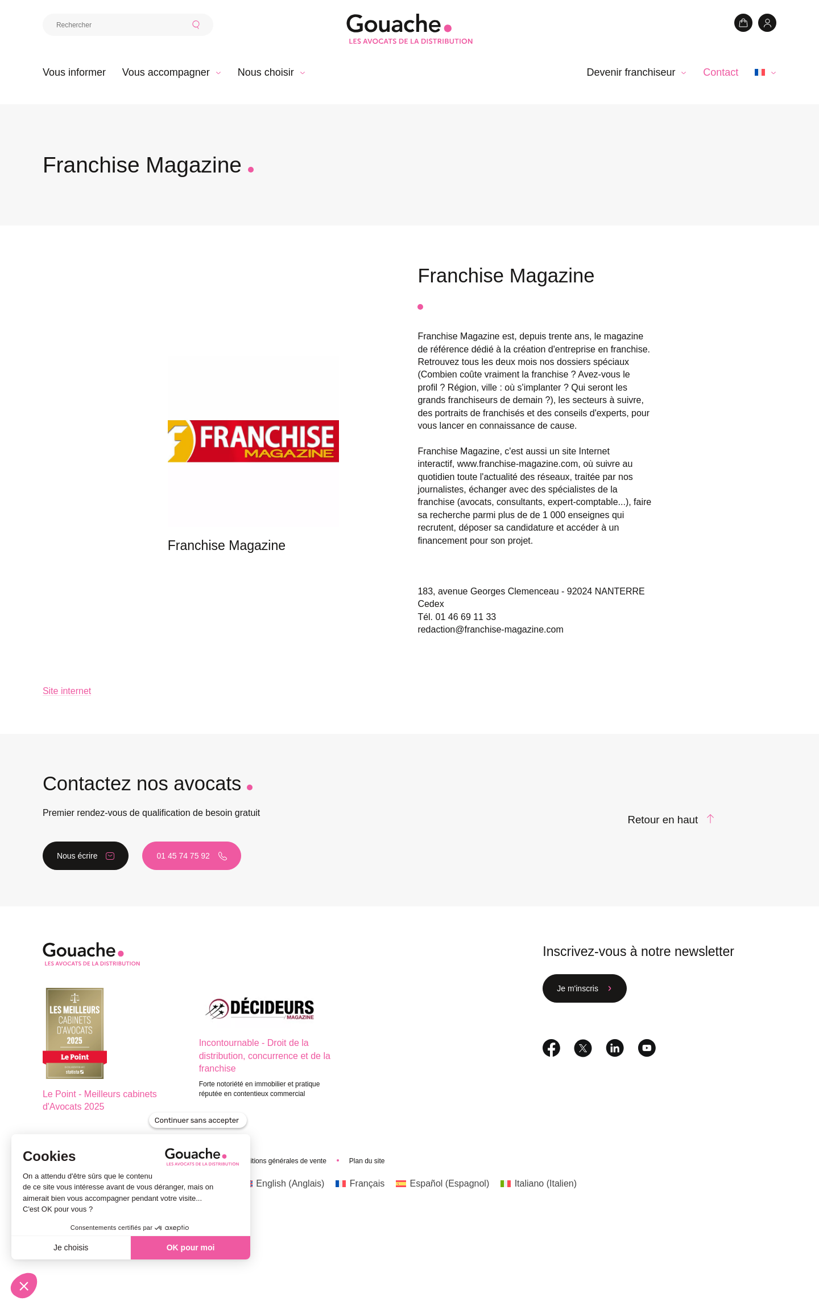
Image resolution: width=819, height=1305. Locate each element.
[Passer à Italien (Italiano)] (538, 1228)
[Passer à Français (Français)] (360, 1228)
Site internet (67, 735)
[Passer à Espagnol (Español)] (442, 1228)
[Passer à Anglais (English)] (283, 1228)
